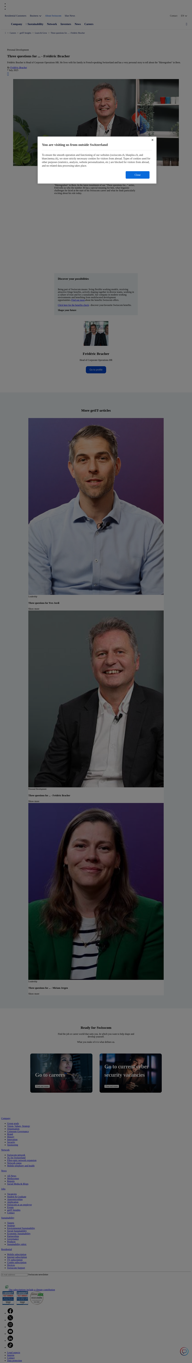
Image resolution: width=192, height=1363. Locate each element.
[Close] (152, 140)
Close (138, 174)
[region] (97, 160)
